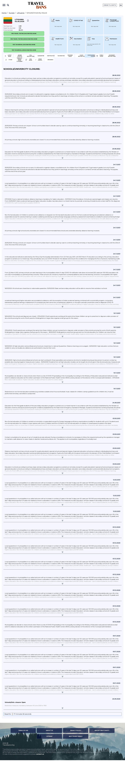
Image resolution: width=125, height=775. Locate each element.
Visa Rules (41, 73)
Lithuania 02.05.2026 (19, 20)
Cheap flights (72, 73)
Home (4, 13)
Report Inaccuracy (102, 745)
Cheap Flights (110, 5)
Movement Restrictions (75, 68)
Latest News (12, 56)
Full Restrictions (73, 56)
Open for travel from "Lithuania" (16, 73)
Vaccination (42, 62)
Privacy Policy (75, 745)
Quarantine (102, 56)
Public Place (42, 68)
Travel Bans (37, 5)
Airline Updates (43, 56)
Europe (12, 13)
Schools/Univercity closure (17, 68)
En (121, 5)
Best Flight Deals (75, 751)
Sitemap (49, 751)
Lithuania (20, 13)
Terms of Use (23, 745)
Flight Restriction (104, 62)
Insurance (101, 73)
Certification (12, 62)
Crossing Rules (73, 62)
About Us (49, 745)
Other (100, 68)
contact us (40, 769)
